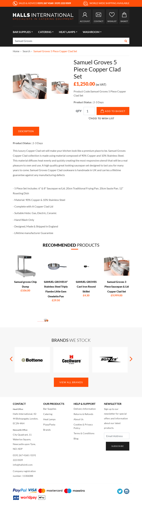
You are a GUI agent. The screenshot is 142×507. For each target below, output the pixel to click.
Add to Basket (112, 111)
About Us (78, 419)
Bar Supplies (22, 31)
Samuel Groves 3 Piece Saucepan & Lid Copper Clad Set (117, 286)
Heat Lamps (67, 31)
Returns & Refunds (83, 414)
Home (16, 51)
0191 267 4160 (21, 455)
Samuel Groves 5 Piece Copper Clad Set (55, 51)
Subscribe (117, 446)
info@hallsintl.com (23, 464)
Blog (76, 438)
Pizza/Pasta (49, 424)
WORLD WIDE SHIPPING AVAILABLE (106, 3)
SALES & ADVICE (33, 3)
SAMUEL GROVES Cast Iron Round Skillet (86, 286)
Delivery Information (85, 408)
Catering (44, 31)
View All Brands (71, 382)
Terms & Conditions (84, 433)
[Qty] (89, 111)
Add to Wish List (101, 118)
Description (26, 131)
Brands (47, 429)
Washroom (91, 31)
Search (26, 51)
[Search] (68, 41)
